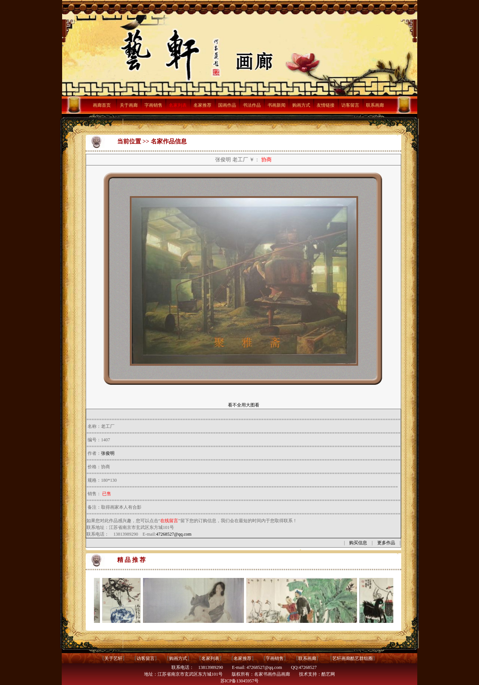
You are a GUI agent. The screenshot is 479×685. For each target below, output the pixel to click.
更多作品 (386, 542)
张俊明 (108, 453)
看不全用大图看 (243, 405)
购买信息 (358, 542)
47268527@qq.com (174, 534)
